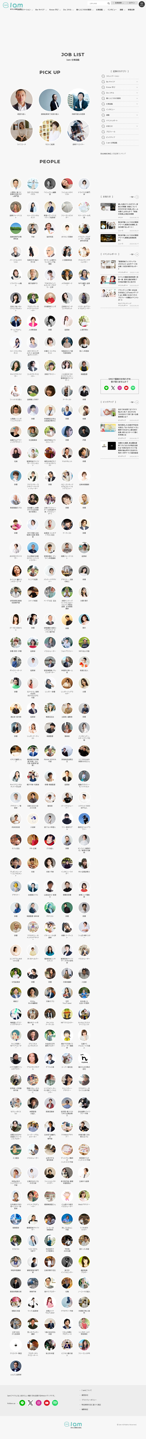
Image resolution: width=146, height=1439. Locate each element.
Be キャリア (39, 10)
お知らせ (109, 126)
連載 (121, 10)
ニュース (120, 231)
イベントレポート (112, 121)
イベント (120, 218)
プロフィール (110, 132)
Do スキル (67, 10)
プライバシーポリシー (89, 1400)
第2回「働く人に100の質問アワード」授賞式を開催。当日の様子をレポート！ (128, 225)
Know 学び (53, 10)
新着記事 (131, 10)
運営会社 (85, 1395)
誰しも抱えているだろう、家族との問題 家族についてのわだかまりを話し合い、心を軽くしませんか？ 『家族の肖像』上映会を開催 (128, 209)
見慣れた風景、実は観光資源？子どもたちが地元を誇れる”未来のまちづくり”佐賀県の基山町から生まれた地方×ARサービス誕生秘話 (128, 448)
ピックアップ (110, 137)
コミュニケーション (24, 10)
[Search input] (97, 3)
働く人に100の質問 (83, 10)
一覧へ (132, 197)
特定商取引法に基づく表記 (91, 1405)
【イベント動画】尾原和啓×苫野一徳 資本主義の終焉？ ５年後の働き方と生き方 (128, 280)
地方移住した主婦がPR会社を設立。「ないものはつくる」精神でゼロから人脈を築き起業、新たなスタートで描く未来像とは (128, 430)
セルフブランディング (124, 304)
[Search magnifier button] (108, 3)
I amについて (87, 1390)
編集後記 (85, 1409)
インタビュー (112, 10)
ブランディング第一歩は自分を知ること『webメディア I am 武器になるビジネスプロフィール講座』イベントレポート (128, 295)
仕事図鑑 (99, 10)
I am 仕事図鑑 (111, 143)
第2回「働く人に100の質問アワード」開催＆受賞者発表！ (128, 238)
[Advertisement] (73, 30)
